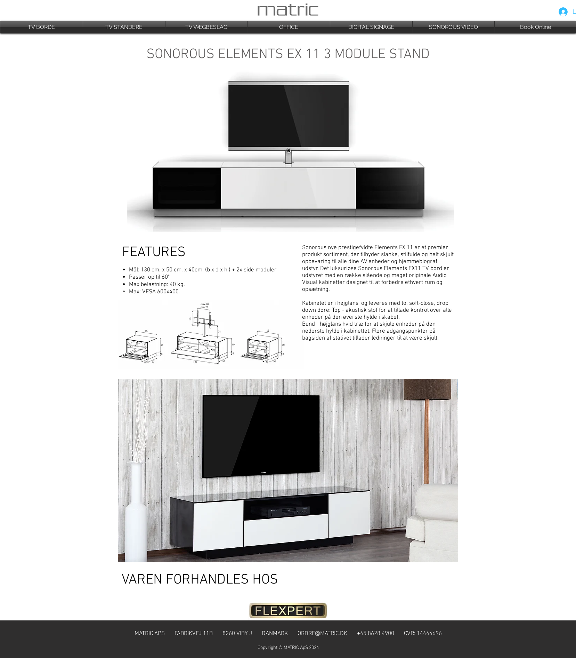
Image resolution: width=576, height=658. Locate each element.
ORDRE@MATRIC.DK (322, 633)
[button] (41, 27)
